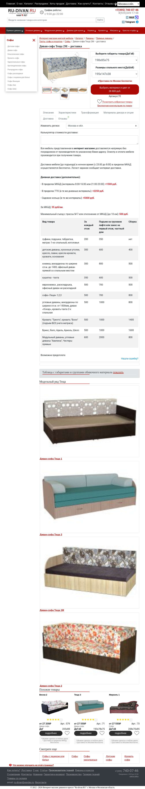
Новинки (38, 774)
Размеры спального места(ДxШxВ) (115, 67)
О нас (20, 3)
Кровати (103, 30)
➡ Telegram (130, 22)
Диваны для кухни (76, 30)
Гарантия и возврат (54, 774)
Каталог (28, 3)
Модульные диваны (55, 30)
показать (118, 372)
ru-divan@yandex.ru (24, 782)
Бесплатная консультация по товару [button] (115, 105)
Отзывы (109, 3)
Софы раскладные (15, 73)
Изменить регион (50, 125)
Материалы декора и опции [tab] (119, 112)
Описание (48, 112)
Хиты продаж (57, 3)
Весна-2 (43, 695)
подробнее (51, 733)
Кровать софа (13, 58)
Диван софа (12, 50)
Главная (10, 3)
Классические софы (16, 54)
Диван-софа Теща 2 (51, 686)
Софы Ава (12, 85)
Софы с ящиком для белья (19, 77)
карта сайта (134, 776)
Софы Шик (12, 89)
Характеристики (67, 112)
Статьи (43, 770)
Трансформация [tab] (90, 112)
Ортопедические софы (17, 66)
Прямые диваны (14, 30)
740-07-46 (126, 10)
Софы (75, 756)
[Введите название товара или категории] (51, 20)
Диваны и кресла (84, 770)
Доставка (71, 3)
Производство (74, 774)
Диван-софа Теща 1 (51, 459)
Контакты (98, 3)
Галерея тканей (91, 774)
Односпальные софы (16, 62)
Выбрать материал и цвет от (115, 89)
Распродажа (41, 3)
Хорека (91, 30)
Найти (100, 20)
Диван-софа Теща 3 (51, 534)
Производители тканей (61, 770)
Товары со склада (17, 778)
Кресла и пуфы (131, 30)
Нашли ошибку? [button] (129, 358)
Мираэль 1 (114, 695)
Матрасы (115, 30)
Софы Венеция (14, 81)
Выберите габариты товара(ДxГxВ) (115, 53)
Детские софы (13, 46)
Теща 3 (77, 695)
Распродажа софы (15, 70)
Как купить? (84, 3)
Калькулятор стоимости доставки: (59, 132)
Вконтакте (40, 782)
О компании (13, 774)
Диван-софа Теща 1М (52, 610)
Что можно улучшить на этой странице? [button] (33, 765)
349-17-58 (128, 13)
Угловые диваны (34, 30)
